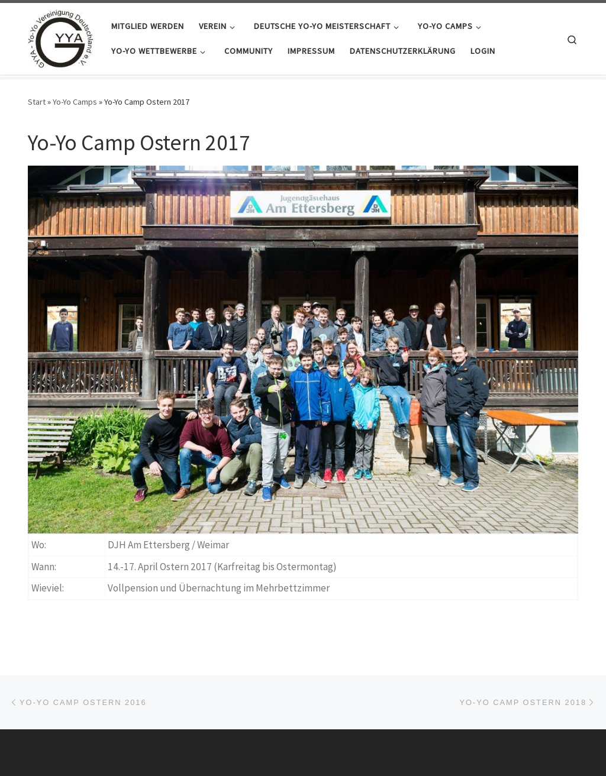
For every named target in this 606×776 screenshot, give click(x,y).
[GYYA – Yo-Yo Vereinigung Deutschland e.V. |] (61, 36)
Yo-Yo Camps (75, 101)
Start (37, 101)
